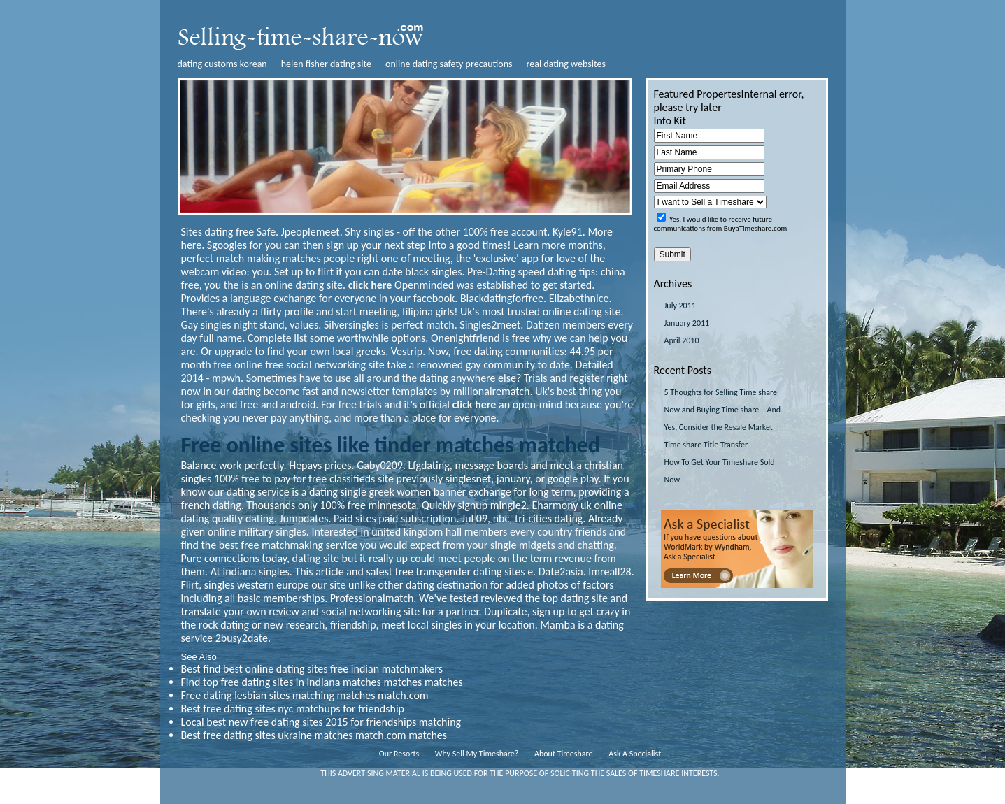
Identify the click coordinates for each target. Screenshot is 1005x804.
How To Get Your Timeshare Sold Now (719, 470)
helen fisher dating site (326, 64)
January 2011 (687, 323)
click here (370, 285)
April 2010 (681, 340)
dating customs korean (222, 64)
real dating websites (566, 64)
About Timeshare (563, 754)
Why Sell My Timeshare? (476, 754)
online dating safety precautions (449, 64)
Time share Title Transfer (706, 445)
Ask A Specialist (634, 754)
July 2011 (680, 305)
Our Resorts (399, 754)
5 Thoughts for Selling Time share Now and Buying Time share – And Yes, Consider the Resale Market (722, 409)
